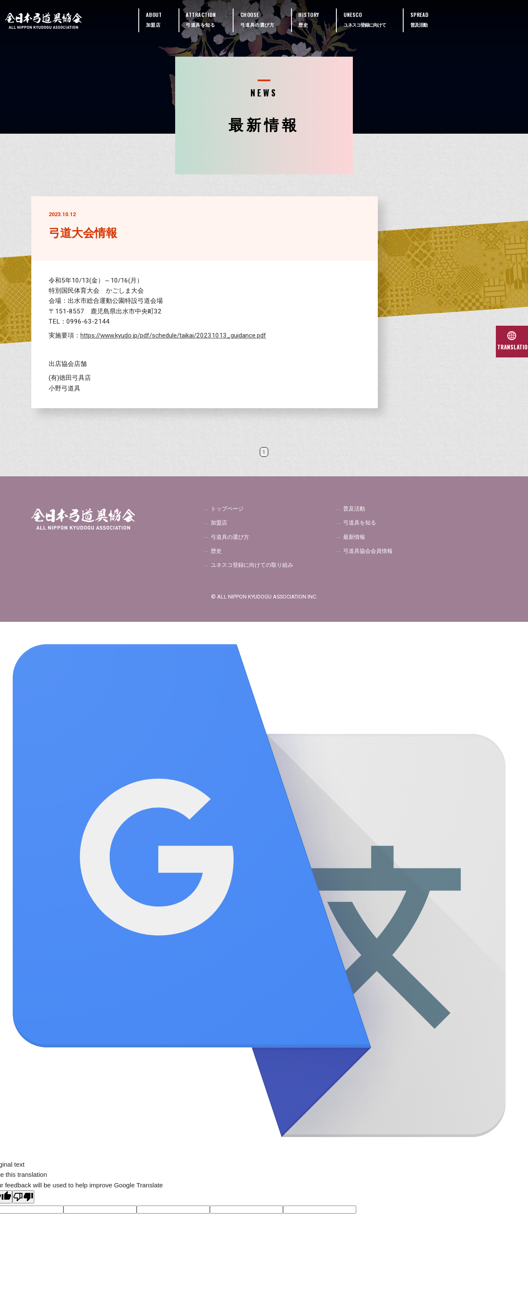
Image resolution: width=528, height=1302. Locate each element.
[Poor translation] (23, 1201)
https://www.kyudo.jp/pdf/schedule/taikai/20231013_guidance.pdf (173, 335)
